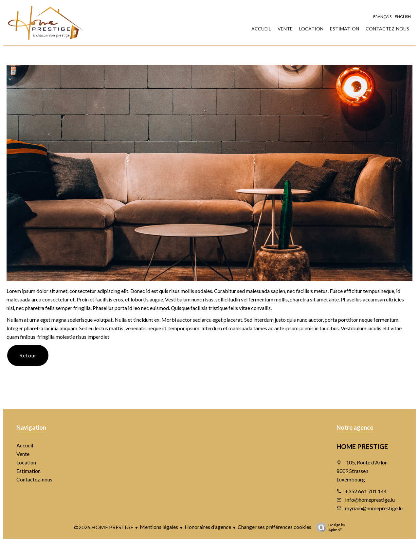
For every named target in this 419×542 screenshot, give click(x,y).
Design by (329, 527)
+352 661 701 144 (366, 491)
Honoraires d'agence (208, 527)
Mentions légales (159, 527)
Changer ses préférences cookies (274, 527)
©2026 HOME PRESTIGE (103, 527)
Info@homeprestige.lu (370, 500)
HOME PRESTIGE (362, 446)
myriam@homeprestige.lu (374, 508)
